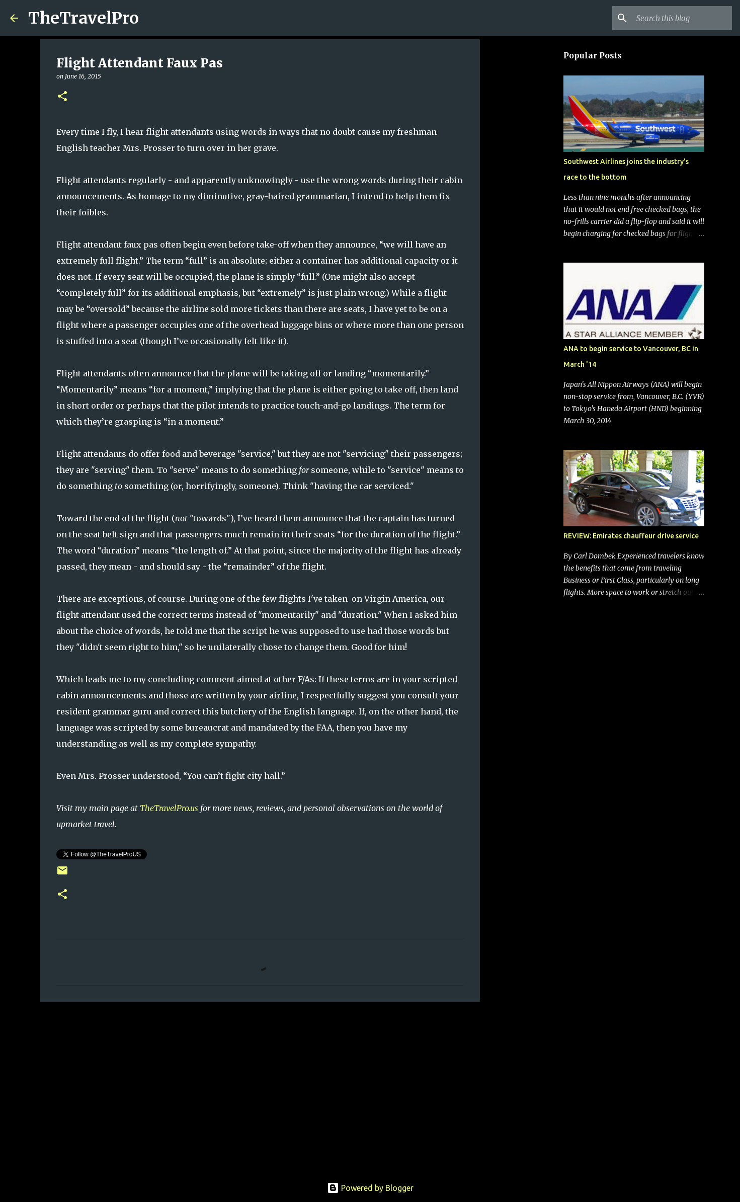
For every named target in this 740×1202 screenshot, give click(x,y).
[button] (62, 97)
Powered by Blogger (370, 1187)
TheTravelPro (83, 18)
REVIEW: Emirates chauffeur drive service (631, 536)
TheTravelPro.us (169, 808)
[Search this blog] (679, 18)
